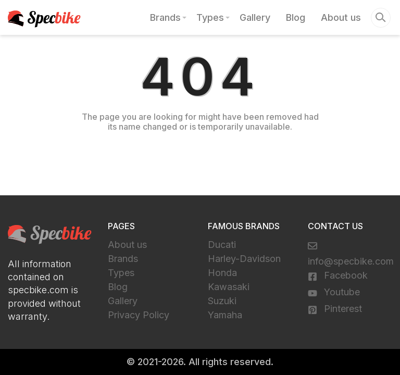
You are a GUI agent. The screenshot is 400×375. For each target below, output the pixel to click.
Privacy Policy (138, 314)
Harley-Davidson (244, 258)
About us (341, 17)
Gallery (255, 17)
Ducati (222, 244)
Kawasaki (228, 286)
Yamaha (225, 314)
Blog (295, 17)
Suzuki (222, 300)
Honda (222, 272)
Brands (165, 17)
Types (210, 17)
